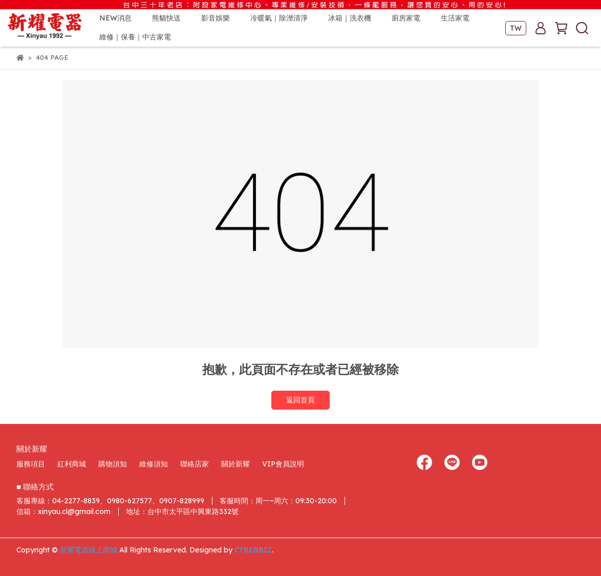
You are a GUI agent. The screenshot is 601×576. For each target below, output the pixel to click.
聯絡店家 (194, 463)
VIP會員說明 (283, 463)
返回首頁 (300, 399)
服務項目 (30, 463)
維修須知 (153, 463)
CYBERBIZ (253, 549)
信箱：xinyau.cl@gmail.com (63, 511)
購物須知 (112, 463)
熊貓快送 (166, 18)
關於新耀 (235, 463)
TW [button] (516, 28)
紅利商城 (71, 463)
